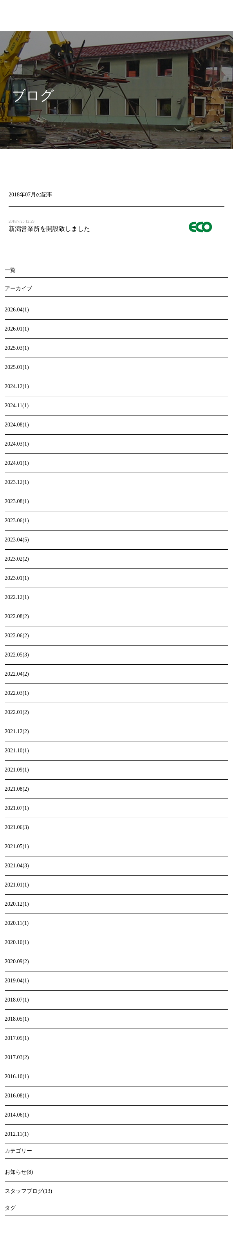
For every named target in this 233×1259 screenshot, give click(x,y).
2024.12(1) (17, 386)
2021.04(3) (17, 866)
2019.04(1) (17, 981)
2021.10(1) (17, 751)
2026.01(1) (17, 329)
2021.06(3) (17, 827)
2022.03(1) (17, 693)
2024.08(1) (17, 425)
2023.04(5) (17, 540)
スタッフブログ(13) (28, 1191)
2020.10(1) (17, 942)
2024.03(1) (17, 444)
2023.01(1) (17, 578)
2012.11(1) (17, 1134)
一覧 (10, 270)
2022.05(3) (17, 655)
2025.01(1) (17, 367)
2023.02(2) (17, 559)
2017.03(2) (17, 1057)
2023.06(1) (17, 520)
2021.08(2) (17, 789)
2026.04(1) (17, 310)
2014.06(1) (17, 1115)
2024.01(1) (17, 463)
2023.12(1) (17, 482)
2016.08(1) (17, 1096)
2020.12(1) (17, 904)
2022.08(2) (17, 616)
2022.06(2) (17, 635)
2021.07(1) (17, 808)
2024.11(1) (17, 405)
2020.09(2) (17, 961)
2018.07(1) (17, 1000)
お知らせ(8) (19, 1172)
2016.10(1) (17, 1076)
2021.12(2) (17, 731)
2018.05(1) (17, 1019)
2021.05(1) (17, 846)
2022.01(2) (17, 712)
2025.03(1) (17, 348)
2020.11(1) (17, 923)
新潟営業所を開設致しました (49, 228)
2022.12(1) (17, 597)
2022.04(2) (17, 674)
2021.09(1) (17, 770)
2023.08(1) (17, 501)
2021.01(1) (17, 885)
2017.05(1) (17, 1038)
